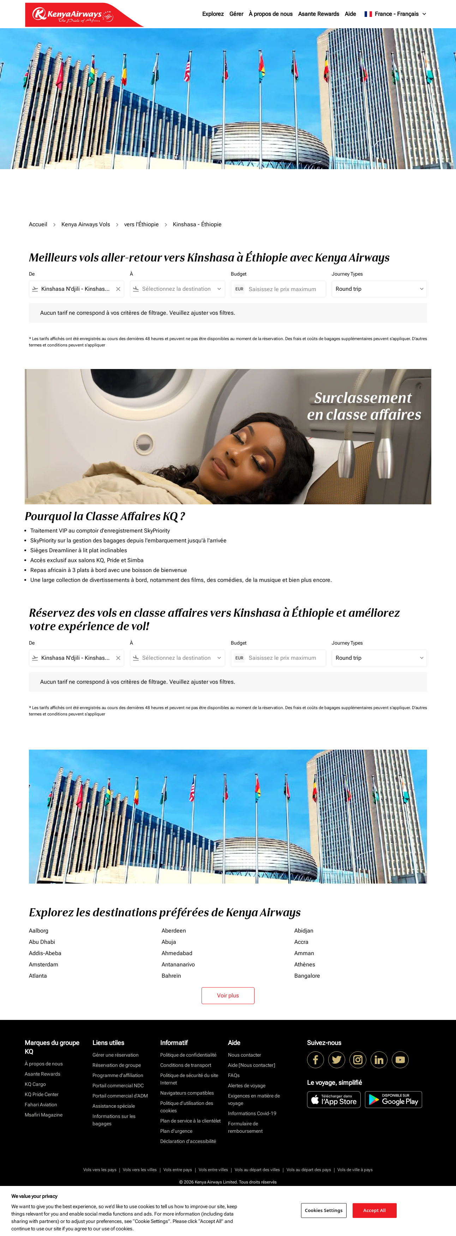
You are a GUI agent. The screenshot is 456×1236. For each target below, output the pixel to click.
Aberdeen (174, 930)
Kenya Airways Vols (85, 224)
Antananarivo (178, 964)
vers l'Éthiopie (141, 224)
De (32, 274)
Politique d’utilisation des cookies (186, 1106)
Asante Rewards (318, 14)
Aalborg (38, 930)
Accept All (375, 1210)
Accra (301, 942)
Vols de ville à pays (355, 1169)
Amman (304, 953)
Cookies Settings (324, 1210)
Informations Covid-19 (252, 1113)
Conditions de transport (185, 1065)
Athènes (304, 964)
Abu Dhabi (42, 942)
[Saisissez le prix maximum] (284, 289)
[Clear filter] (118, 289)
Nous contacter (244, 1055)
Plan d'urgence (176, 1131)
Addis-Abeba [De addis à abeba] (45, 953)
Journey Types (347, 274)
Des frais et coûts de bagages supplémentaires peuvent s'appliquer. (348, 338)
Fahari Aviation (41, 1104)
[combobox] (76, 289)
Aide (350, 14)
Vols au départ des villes (257, 1169)
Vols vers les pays (99, 1169)
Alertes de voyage (246, 1085)
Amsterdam (43, 964)
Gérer (236, 14)
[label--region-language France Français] (396, 14)
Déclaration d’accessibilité (188, 1141)
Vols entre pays (177, 1169)
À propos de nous (271, 14)
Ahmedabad (177, 953)
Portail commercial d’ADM (120, 1096)
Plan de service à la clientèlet (190, 1121)
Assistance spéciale (113, 1106)
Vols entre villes (213, 1169)
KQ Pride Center (42, 1094)
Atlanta (38, 975)
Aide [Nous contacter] (251, 1065)
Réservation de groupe (116, 1065)
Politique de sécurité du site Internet (189, 1079)
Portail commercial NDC (118, 1085)
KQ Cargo (35, 1084)
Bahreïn (171, 975)
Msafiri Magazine (43, 1115)
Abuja (169, 942)
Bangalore (307, 975)
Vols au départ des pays (309, 1169)
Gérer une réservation (115, 1055)
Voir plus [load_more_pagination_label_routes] (228, 995)
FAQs (234, 1075)
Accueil (38, 224)
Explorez (213, 14)
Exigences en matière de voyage (254, 1099)
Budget (238, 274)
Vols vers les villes (140, 1169)
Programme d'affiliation (117, 1075)
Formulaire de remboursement (245, 1127)
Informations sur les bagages (114, 1119)
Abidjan (303, 930)
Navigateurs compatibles (187, 1093)
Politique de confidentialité (188, 1055)
